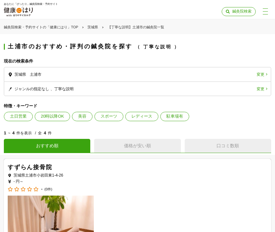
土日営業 (18, 116)
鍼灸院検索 (242, 11)
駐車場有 (174, 116)
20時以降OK (52, 116)
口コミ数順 (228, 145)
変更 (260, 74)
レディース (141, 116)
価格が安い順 (137, 145)
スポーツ (109, 116)
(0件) (48, 189)
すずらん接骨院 (30, 167)
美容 (82, 116)
